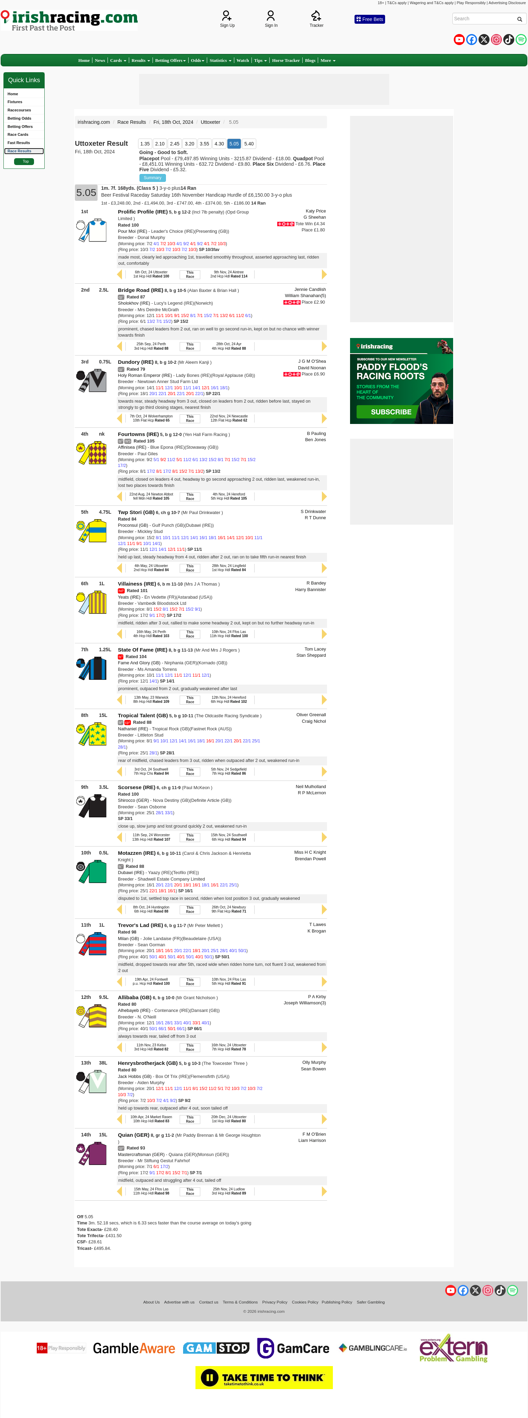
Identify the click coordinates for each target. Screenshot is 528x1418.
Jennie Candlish (310, 289)
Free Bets (369, 19)
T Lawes (318, 924)
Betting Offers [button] (170, 60)
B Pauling (316, 433)
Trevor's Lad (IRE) (140, 925)
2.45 (174, 143)
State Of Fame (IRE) (142, 650)
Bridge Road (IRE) (140, 290)
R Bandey (316, 583)
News (100, 60)
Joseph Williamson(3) (305, 1002)
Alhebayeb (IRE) (134, 1010)
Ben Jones (315, 439)
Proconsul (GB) (133, 525)
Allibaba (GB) (134, 997)
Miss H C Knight (310, 852)
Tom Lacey (315, 649)
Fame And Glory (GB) (139, 662)
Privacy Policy (275, 1302)
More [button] (328, 60)
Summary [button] (152, 177)
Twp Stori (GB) (136, 512)
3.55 (204, 143)
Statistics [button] (220, 60)
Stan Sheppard (311, 655)
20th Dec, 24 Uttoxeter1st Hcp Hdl (229, 1119)
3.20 (189, 143)
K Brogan (316, 931)
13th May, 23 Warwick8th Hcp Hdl (151, 699)
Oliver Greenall (311, 714)
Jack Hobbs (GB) (134, 1076)
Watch (243, 60)
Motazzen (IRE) (137, 853)
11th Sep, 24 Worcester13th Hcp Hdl (151, 837)
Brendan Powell (310, 858)
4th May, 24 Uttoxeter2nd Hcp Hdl (151, 568)
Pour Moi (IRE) (132, 231)
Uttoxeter (210, 122)
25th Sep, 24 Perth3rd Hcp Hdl (151, 346)
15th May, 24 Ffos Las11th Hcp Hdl (151, 1191)
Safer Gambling (371, 1302)
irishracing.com (94, 122)
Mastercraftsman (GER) (141, 1154)
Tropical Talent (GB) (143, 715)
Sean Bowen (313, 1068)
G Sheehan (315, 217)
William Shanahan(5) (305, 295)
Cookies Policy (305, 1302)
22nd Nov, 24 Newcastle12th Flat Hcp (229, 418)
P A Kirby (317, 996)
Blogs (310, 60)
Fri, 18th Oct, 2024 (173, 122)
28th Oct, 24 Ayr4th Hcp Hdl (229, 346)
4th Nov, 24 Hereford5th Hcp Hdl (229, 496)
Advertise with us (179, 1302)
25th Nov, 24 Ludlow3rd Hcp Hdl (229, 1191)
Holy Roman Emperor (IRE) (145, 375)
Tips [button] (260, 60)
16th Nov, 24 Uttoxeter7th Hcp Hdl (228, 1047)
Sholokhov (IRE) (134, 303)
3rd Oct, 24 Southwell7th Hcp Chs (151, 771)
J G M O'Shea (312, 361)
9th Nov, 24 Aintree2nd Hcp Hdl (228, 274)
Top (26, 161)
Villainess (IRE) (137, 584)
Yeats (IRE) (129, 597)
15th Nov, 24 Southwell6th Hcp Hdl (229, 837)
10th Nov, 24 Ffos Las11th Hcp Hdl (229, 634)
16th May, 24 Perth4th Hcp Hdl (151, 634)
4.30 (219, 143)
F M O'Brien (314, 1134)
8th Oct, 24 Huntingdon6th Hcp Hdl (151, 909)
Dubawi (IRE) (131, 872)
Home (84, 60)
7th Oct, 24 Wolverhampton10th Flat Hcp (151, 418)
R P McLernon (312, 792)
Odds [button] (198, 60)
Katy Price (316, 211)
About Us (151, 1302)
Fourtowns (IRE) (138, 434)
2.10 (160, 143)
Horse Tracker (286, 60)
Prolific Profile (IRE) (143, 212)
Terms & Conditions (240, 1302)
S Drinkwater (313, 511)
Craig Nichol (314, 721)
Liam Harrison (312, 1140)
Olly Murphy (314, 1062)
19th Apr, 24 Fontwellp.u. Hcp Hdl (151, 981)
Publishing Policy (337, 1302)
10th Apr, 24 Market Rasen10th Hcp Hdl (151, 1119)
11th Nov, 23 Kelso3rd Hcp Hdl (151, 1047)
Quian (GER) (133, 1135)
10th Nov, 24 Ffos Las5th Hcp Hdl (229, 981)
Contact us (208, 1302)
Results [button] (141, 60)
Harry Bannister (310, 589)
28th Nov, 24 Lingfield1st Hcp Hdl (229, 568)
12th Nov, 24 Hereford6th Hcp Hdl (229, 699)
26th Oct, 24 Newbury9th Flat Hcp (229, 909)
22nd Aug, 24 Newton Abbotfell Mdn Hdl (151, 496)
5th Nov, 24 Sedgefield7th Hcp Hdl (229, 771)
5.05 (234, 143)
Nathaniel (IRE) (133, 728)
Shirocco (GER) (133, 800)
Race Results (131, 122)
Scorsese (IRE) (136, 787)
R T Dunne (315, 517)
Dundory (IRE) (136, 362)
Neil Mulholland (311, 786)
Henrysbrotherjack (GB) (148, 1063)
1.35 (145, 143)
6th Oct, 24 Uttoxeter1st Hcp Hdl (151, 274)
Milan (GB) (128, 938)
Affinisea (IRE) (132, 447)
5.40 (249, 143)
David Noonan (312, 367)
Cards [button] (118, 60)
